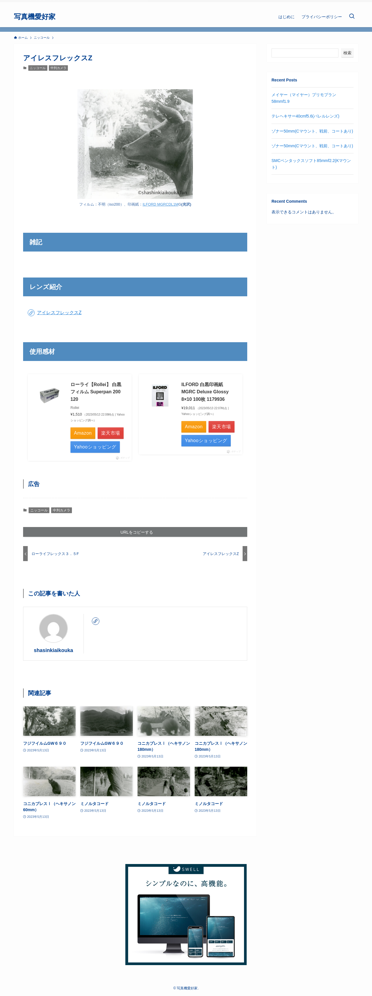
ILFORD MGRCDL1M (160, 204)
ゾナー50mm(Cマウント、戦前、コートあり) (312, 131)
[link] (95, 621)
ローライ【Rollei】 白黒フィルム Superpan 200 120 (95, 392)
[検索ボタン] (351, 16)
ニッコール (38, 68)
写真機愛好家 (34, 16)
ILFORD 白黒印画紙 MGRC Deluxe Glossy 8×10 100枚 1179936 (205, 392)
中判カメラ (58, 68)
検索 (347, 53)
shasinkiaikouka (53, 650)
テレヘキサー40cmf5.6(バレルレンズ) (305, 116)
